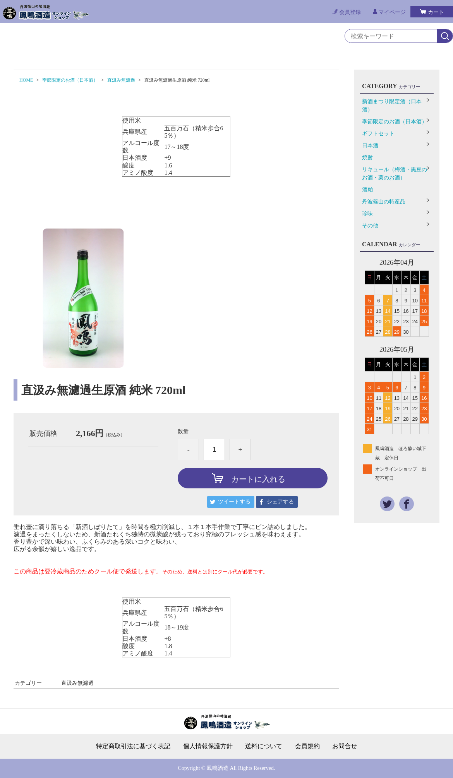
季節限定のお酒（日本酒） (70, 80)
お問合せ (344, 746)
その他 (370, 226)
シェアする (280, 502)
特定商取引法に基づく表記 (133, 746)
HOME (26, 80)
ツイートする (234, 502)
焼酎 (367, 157)
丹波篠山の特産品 (383, 202)
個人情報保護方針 (208, 746)
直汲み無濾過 (121, 80)
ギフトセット (378, 133)
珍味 (367, 214)
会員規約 (307, 746)
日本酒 (370, 145)
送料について (263, 746)
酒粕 (367, 190)
